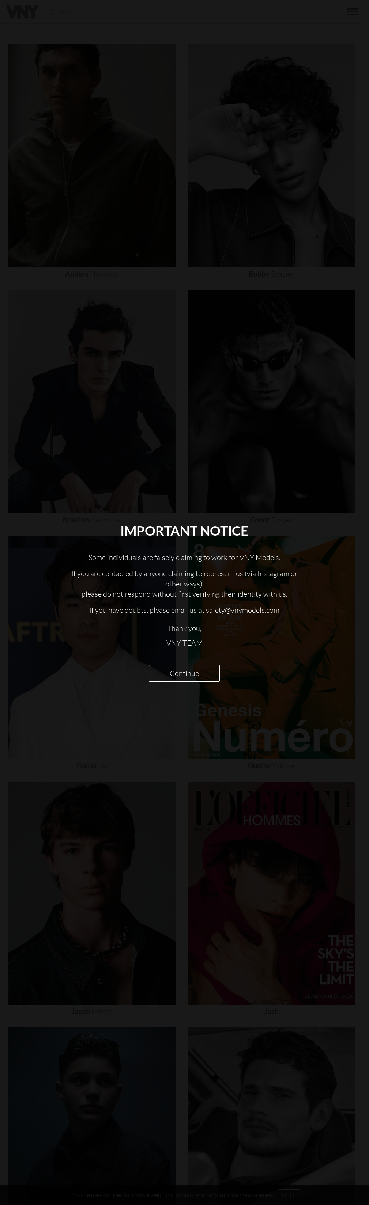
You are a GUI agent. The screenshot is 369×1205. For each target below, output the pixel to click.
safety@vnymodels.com (242, 610)
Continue (184, 673)
